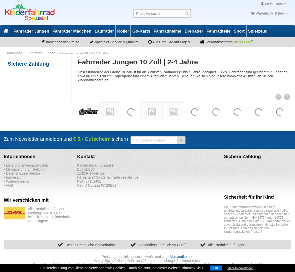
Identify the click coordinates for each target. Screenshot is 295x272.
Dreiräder (193, 31)
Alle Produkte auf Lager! (226, 245)
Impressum (13, 177)
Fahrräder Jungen (31, 31)
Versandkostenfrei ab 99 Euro (162, 245)
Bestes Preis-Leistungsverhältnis (91, 245)
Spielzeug (258, 31)
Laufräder (104, 31)
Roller (123, 31)
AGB (8, 185)
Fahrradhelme (167, 31)
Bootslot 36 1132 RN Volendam (92, 171)
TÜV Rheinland (269, 210)
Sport (239, 31)
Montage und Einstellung (24, 169)
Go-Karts (141, 31)
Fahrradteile (218, 31)
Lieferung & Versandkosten (26, 165)
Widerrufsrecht (16, 181)
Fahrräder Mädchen (72, 31)
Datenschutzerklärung (22, 173)
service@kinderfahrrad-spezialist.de (107, 177)
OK (216, 268)
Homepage (14, 53)
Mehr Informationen (241, 268)
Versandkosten (182, 257)
